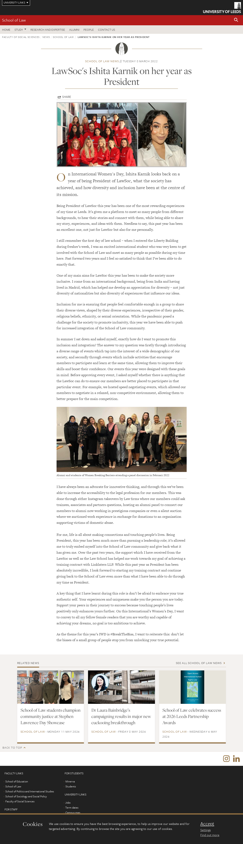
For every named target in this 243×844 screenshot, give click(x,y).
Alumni (74, 29)
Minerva (70, 782)
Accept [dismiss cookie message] (207, 823)
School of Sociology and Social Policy (26, 796)
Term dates (71, 808)
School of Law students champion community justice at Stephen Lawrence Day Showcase (51, 716)
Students (70, 786)
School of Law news (102, 61)
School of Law (14, 20)
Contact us (106, 29)
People (88, 29)
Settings (205, 830)
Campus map (72, 813)
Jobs (67, 803)
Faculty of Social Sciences (21, 37)
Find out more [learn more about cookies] (209, 835)
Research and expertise (47, 29)
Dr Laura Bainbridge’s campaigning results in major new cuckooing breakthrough (121, 716)
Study (19, 29)
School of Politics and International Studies (29, 791)
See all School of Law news (199, 663)
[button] (236, 20)
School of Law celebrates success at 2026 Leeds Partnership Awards (191, 716)
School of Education (16, 782)
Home (6, 29)
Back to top (12, 747)
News (46, 37)
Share (66, 96)
